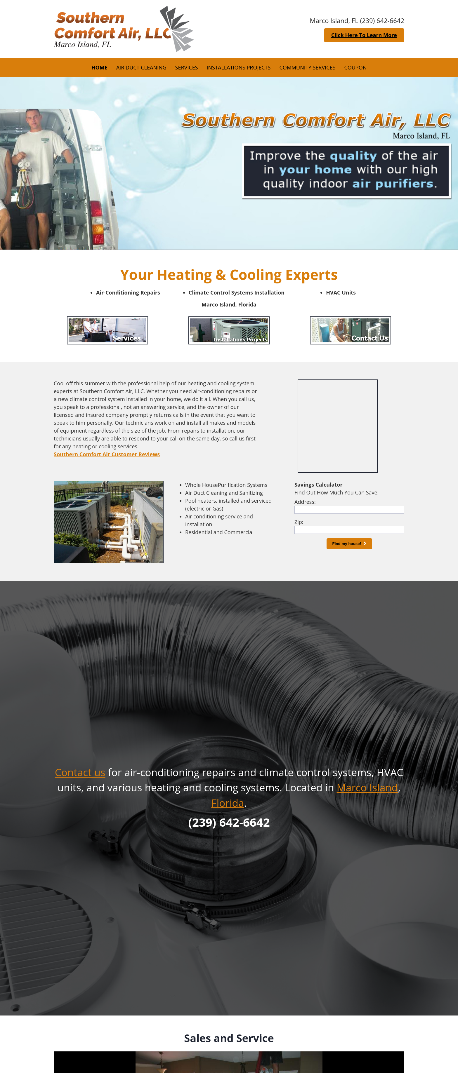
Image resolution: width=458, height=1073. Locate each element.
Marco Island (367, 787)
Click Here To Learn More (364, 35)
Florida (227, 803)
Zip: (298, 521)
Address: (305, 501)
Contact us (80, 772)
